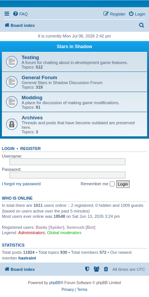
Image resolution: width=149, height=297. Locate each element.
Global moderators (64, 232)
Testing (30, 57)
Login (8, 148)
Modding (32, 97)
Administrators (31, 232)
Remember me (97, 184)
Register (30, 148)
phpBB (55, 283)
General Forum (39, 77)
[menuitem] (20, 14)
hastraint (27, 258)
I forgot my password (21, 183)
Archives (32, 117)
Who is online (17, 198)
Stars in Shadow (74, 46)
